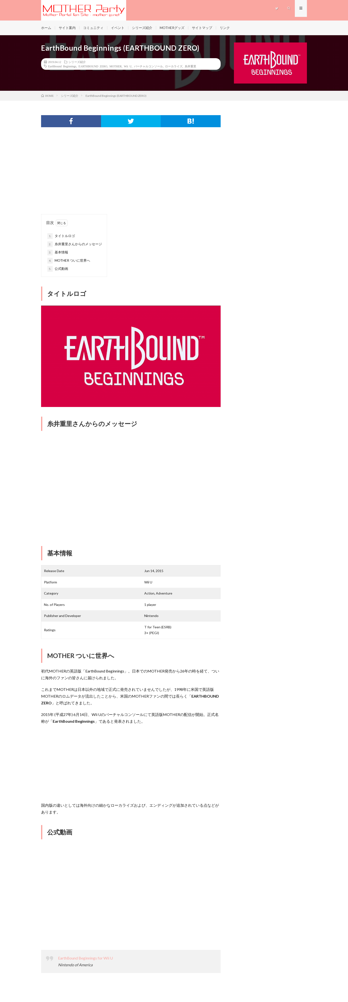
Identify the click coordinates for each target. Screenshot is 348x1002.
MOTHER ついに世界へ (68, 261)
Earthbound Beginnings (62, 66)
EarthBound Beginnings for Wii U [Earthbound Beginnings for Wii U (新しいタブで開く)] (85, 958)
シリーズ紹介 (142, 28)
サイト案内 (67, 28)
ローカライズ (173, 66)
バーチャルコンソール (148, 66)
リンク (225, 28)
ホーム (46, 28)
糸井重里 (190, 66)
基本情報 (57, 252)
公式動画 (57, 269)
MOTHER (115, 66)
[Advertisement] (131, 175)
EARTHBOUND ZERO (93, 66)
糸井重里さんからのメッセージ (74, 244)
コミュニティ (93, 28)
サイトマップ (202, 28)
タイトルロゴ (61, 236)
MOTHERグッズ (172, 28)
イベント (117, 28)
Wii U (128, 66)
